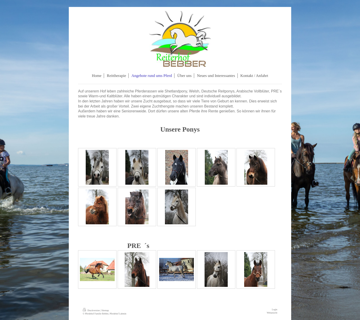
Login (274, 309)
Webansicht (272, 312)
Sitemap (105, 310)
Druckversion (91, 310)
